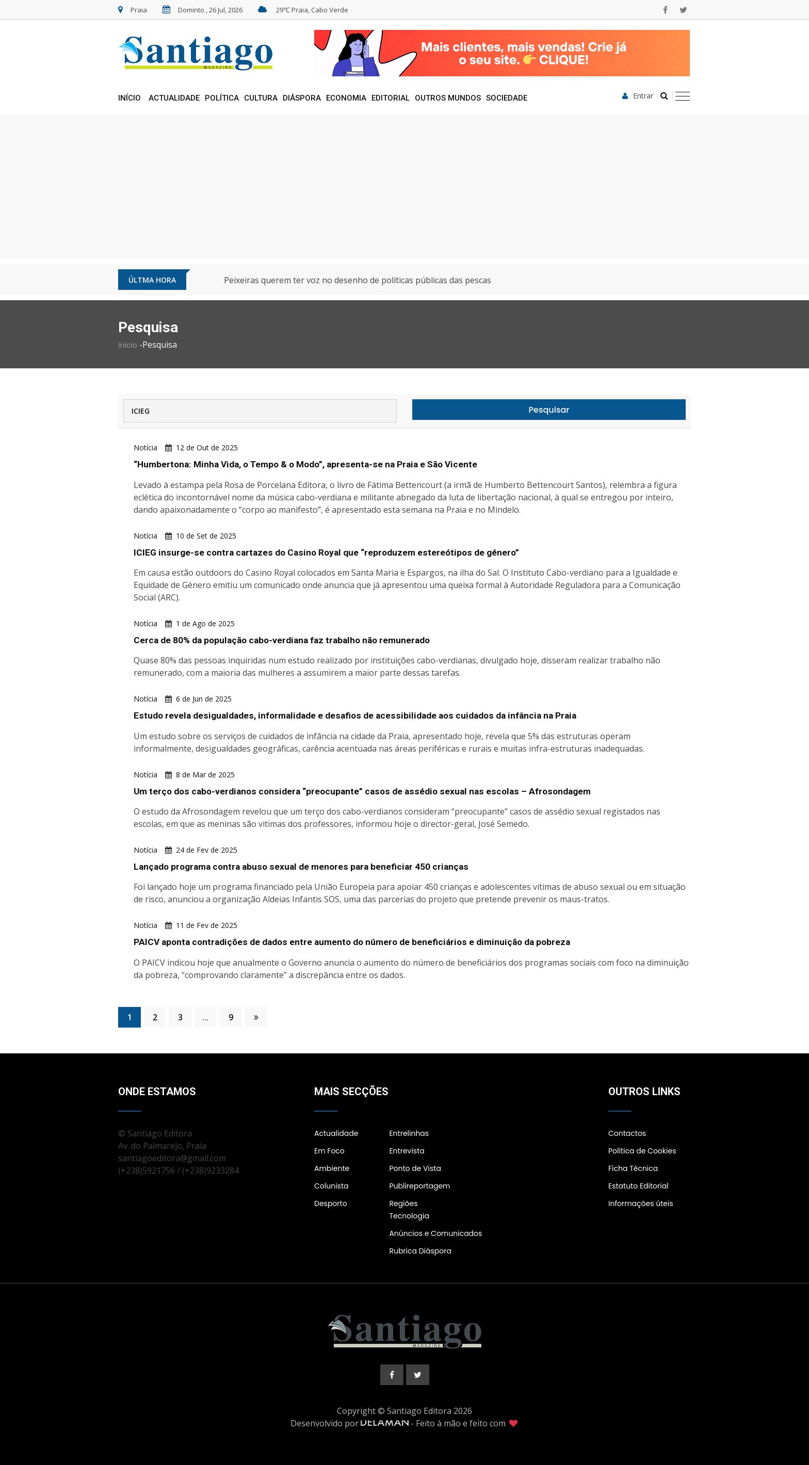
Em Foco (329, 1150)
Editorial (390, 98)
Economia (346, 98)
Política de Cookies (642, 1150)
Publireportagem (419, 1185)
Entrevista (406, 1150)
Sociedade (506, 98)
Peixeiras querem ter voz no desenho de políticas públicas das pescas (357, 280)
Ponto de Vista (415, 1168)
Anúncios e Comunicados (435, 1233)
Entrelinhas (409, 1133)
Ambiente (331, 1168)
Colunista (331, 1185)
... (205, 1016)
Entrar (637, 96)
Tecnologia (409, 1215)
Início (129, 98)
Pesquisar (549, 410)
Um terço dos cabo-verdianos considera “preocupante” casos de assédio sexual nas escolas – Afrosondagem (367, 790)
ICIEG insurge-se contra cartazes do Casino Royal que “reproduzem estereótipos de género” (330, 551)
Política (222, 98)
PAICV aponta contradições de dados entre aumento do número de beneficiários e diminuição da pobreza (359, 941)
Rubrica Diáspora (420, 1250)
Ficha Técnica (633, 1168)
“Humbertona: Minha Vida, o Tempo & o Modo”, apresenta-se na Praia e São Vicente (313, 464)
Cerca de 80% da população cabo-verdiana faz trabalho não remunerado (288, 639)
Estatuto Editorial (638, 1185)
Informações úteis (640, 1203)
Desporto (330, 1203)
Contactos (627, 1133)
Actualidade (174, 98)
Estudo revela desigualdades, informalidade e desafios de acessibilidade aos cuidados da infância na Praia (362, 715)
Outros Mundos (448, 98)
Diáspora (302, 98)
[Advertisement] (404, 187)
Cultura (261, 98)
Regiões (403, 1203)
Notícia (145, 447)
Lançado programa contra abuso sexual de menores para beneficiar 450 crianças (306, 865)
